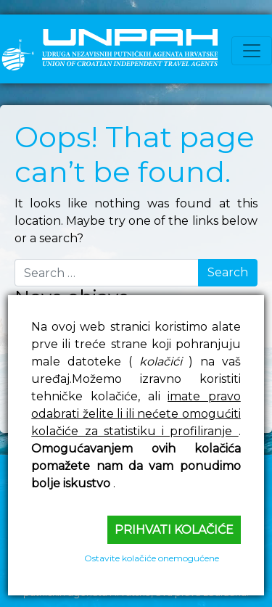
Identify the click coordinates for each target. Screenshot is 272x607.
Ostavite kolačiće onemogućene (151, 558)
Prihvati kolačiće (174, 530)
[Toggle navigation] (251, 50)
